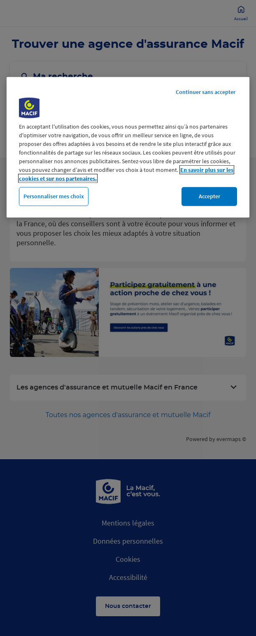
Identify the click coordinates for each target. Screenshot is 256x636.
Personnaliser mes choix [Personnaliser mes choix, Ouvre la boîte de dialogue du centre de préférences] (53, 196)
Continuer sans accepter (205, 92)
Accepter (209, 196)
